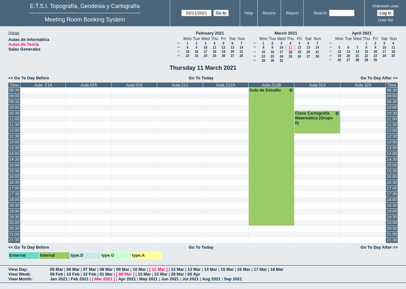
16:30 (14, 182)
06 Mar (73, 269)
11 (214, 47)
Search (320, 13)
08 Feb (56, 274)
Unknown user (385, 6)
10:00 (14, 107)
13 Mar (193, 269)
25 (214, 56)
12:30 (14, 136)
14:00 (14, 153)
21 (241, 51)
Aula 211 (180, 85)
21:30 (14, 239)
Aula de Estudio (271, 90)
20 (232, 51)
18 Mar (276, 269)
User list (385, 20)
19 (223, 51)
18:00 (14, 199)
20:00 (14, 222)
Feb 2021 (80, 279)
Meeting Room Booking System (84, 19)
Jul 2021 (190, 279)
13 (232, 47)
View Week (19, 274)
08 (178, 55)
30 (272, 60)
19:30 (14, 216)
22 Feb (89, 274)
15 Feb (73, 274)
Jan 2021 (58, 279)
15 (187, 51)
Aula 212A (225, 85)
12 (223, 47)
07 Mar (89, 269)
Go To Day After (376, 78)
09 (254, 43)
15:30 (14, 170)
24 (205, 56)
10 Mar (139, 269)
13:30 (14, 147)
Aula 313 (317, 85)
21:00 (14, 234)
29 (263, 60)
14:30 (14, 159)
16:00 (14, 176)
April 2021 (362, 33)
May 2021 (148, 279)
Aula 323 (363, 85)
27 (232, 56)
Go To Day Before (31, 78)
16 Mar (243, 269)
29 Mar (177, 274)
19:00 (14, 211)
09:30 (14, 101)
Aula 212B (271, 85)
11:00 (14, 118)
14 (241, 47)
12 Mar (177, 269)
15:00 (14, 165)
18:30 (14, 205)
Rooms (269, 13)
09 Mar (122, 269)
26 (223, 56)
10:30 (14, 113)
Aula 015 (89, 85)
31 (281, 60)
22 (187, 56)
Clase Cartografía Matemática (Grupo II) (317, 118)
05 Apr (193, 274)
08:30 (14, 90)
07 (178, 51)
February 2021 (210, 33)
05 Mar (56, 269)
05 (178, 43)
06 (178, 47)
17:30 (14, 193)
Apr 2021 (127, 279)
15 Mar (227, 269)
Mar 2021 (104, 279)
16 (196, 51)
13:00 (14, 142)
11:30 (14, 124)
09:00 (14, 95)
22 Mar (161, 274)
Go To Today (201, 78)
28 (241, 56)
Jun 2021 (170, 279)
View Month (19, 279)
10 (205, 47)
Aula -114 (43, 85)
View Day (17, 269)
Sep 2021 (233, 279)
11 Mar (158, 269)
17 (205, 51)
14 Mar (210, 269)
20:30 (14, 228)
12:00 (14, 130)
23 (196, 56)
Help (248, 13)
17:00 (14, 188)
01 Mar (106, 274)
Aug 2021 (211, 279)
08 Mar (106, 269)
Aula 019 (134, 85)
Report (292, 13)
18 (214, 51)
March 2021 (286, 33)
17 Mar (260, 269)
